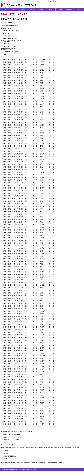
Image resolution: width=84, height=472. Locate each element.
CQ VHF (75, 1)
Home (5, 9)
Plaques (23, 9)
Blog (78, 9)
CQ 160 (70, 1)
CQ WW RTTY (57, 1)
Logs (50, 9)
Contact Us (69, 9)
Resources (60, 9)
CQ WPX (51, 1)
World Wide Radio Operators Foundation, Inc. (19, 469)
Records (41, 9)
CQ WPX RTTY (65, 1)
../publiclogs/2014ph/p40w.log (22, 431)
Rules (14, 9)
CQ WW (46, 1)
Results (32, 9)
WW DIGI (80, 1)
